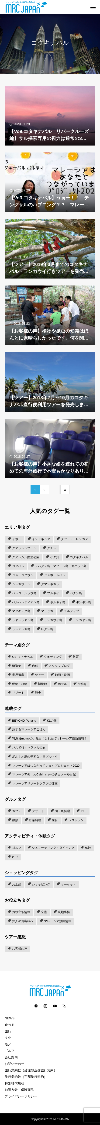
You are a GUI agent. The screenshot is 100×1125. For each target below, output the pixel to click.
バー (84, 811)
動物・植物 (19, 684)
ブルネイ (53, 593)
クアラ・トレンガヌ (74, 539)
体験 (88, 847)
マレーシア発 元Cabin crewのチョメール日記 (44, 774)
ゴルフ (16, 847)
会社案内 (11, 1057)
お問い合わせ (14, 1064)
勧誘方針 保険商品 (19, 1090)
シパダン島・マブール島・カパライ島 (60, 566)
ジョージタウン (22, 575)
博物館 (42, 684)
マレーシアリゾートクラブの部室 (35, 783)
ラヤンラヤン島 (22, 620)
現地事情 (64, 912)
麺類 (15, 820)
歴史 (38, 692)
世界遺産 (18, 675)
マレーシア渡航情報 (57, 921)
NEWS (9, 1018)
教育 (76, 656)
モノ (8, 1044)
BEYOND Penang (24, 720)
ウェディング (53, 656)
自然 (35, 666)
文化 (8, 1038)
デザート (38, 811)
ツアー (39, 675)
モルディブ (71, 611)
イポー (16, 539)
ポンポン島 (83, 602)
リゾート (18, 692)
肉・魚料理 (62, 811)
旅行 (8, 1031)
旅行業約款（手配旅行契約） (26, 1077)
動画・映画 (62, 675)
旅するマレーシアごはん (28, 729)
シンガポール (21, 584)
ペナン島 (76, 593)
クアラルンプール (24, 548)
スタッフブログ (59, 666)
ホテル (62, 684)
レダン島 (47, 629)
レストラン (76, 820)
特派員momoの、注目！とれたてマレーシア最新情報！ (49, 738)
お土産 (16, 884)
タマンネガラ (50, 584)
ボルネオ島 (57, 602)
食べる (9, 1025)
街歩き (82, 684)
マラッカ (47, 611)
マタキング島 (21, 611)
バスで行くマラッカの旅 (28, 747)
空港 (44, 912)
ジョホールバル (54, 575)
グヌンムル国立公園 (25, 557)
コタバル (18, 566)
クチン (51, 548)
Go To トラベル (22, 656)
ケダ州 (54, 557)
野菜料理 (35, 820)
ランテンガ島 (21, 629)
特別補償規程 (14, 1083)
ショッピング (41, 884)
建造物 (16, 666)
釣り (15, 857)
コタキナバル (79, 557)
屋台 (55, 820)
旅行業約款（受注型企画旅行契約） (31, 1070)
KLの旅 (52, 720)
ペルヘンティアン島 (25, 602)
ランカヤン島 (82, 620)
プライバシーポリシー (21, 1096)
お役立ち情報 (21, 912)
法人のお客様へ (22, 921)
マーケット (68, 884)
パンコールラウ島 (24, 593)
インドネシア (41, 539)
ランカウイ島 (53, 620)
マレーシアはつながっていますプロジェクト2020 (45, 765)
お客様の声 (19, 948)
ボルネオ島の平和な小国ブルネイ (35, 756)
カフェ (16, 811)
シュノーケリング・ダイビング (53, 847)
